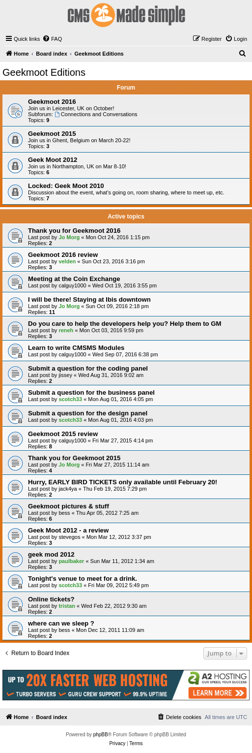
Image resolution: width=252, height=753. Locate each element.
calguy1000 (72, 285)
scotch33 (70, 399)
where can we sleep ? (61, 623)
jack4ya (67, 489)
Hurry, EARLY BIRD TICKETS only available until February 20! (122, 482)
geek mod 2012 (51, 554)
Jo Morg (69, 237)
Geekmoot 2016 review (63, 254)
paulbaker (71, 561)
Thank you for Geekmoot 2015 (74, 458)
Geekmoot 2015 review (63, 434)
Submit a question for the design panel (87, 413)
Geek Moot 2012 (52, 159)
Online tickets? (51, 599)
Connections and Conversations (96, 114)
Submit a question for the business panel (91, 392)
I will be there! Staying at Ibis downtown (89, 299)
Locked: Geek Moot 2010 (66, 185)
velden (67, 261)
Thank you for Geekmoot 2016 (74, 230)
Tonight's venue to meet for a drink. (82, 578)
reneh (65, 330)
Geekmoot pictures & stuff (68, 506)
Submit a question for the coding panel (88, 368)
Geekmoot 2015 (52, 133)
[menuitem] (52, 39)
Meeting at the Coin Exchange (74, 278)
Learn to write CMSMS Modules (76, 347)
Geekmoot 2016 (52, 101)
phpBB (100, 734)
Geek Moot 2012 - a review (68, 530)
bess (64, 513)
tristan (66, 606)
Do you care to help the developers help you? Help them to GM (124, 323)
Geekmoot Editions (43, 72)
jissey (65, 375)
